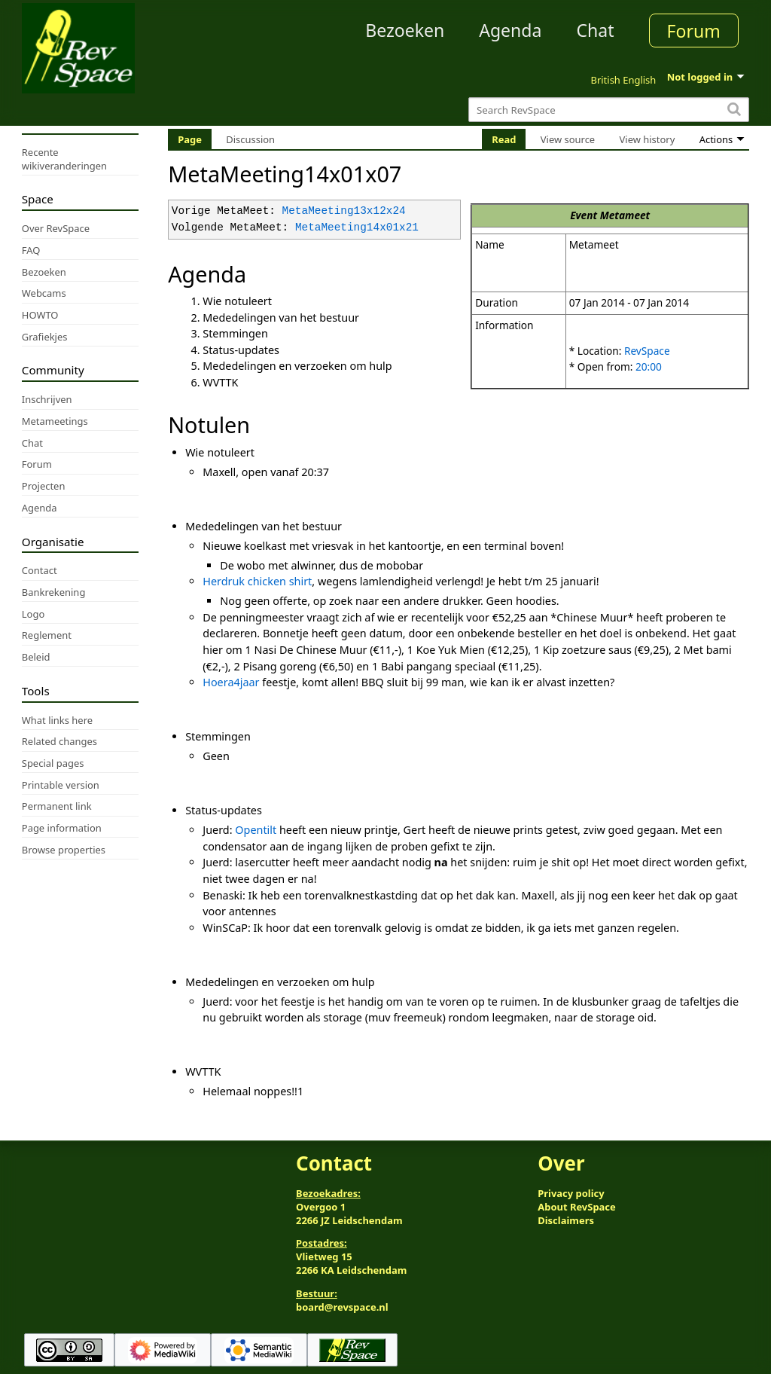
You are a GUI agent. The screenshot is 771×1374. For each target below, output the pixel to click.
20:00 (648, 366)
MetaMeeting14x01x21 (357, 228)
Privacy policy (571, 1193)
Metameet (625, 215)
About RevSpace (577, 1207)
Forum (694, 31)
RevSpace (647, 351)
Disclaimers (566, 1220)
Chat (595, 30)
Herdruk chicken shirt (257, 581)
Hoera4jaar (231, 682)
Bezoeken (404, 30)
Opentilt (255, 830)
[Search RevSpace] (608, 109)
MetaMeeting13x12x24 (344, 211)
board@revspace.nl (342, 1307)
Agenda (510, 30)
